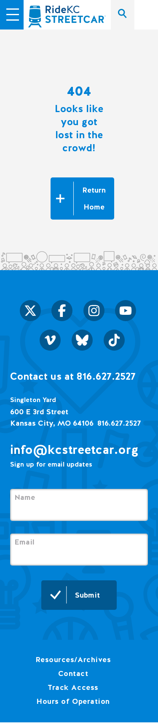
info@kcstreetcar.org (74, 449)
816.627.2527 (119, 423)
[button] (12, 13)
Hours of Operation (73, 701)
